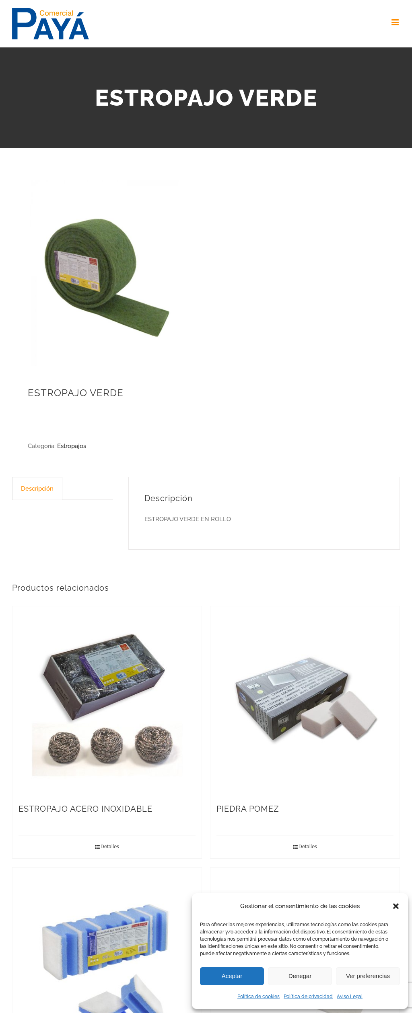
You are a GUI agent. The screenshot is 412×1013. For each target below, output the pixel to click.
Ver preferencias (368, 975)
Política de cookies (258, 996)
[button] (396, 906)
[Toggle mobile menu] (395, 22)
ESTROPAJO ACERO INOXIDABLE (85, 809)
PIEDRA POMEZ (247, 809)
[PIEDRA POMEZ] (305, 700)
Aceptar (232, 975)
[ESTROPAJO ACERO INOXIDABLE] (107, 700)
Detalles (110, 846)
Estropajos (71, 446)
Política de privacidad (308, 996)
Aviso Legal (350, 996)
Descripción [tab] (37, 488)
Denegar (300, 975)
